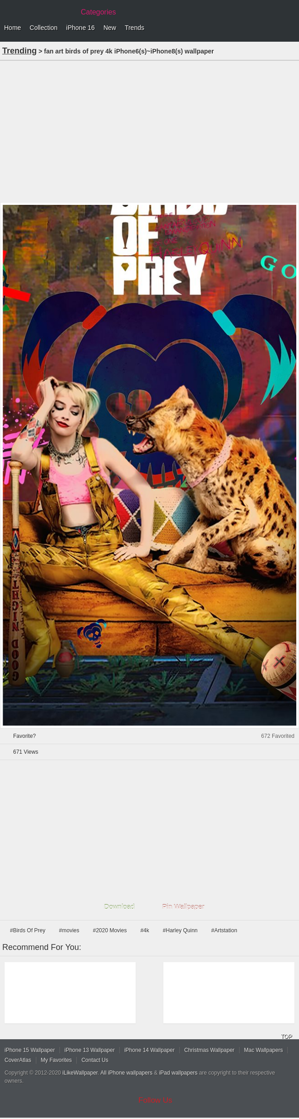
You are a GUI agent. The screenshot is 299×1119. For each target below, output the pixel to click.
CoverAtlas (18, 1060)
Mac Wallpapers (263, 1050)
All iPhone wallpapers (126, 1073)
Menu (289, 28)
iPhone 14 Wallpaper (149, 1050)
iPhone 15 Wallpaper (30, 1050)
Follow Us (155, 1100)
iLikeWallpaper (80, 1073)
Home (12, 27)
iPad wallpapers (178, 1073)
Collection (43, 27)
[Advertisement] (149, 130)
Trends (134, 27)
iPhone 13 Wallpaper (89, 1050)
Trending (19, 50)
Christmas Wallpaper (209, 1050)
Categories (98, 12)
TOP (286, 1036)
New (109, 27)
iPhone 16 (80, 27)
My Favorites (56, 1060)
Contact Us (94, 1060)
